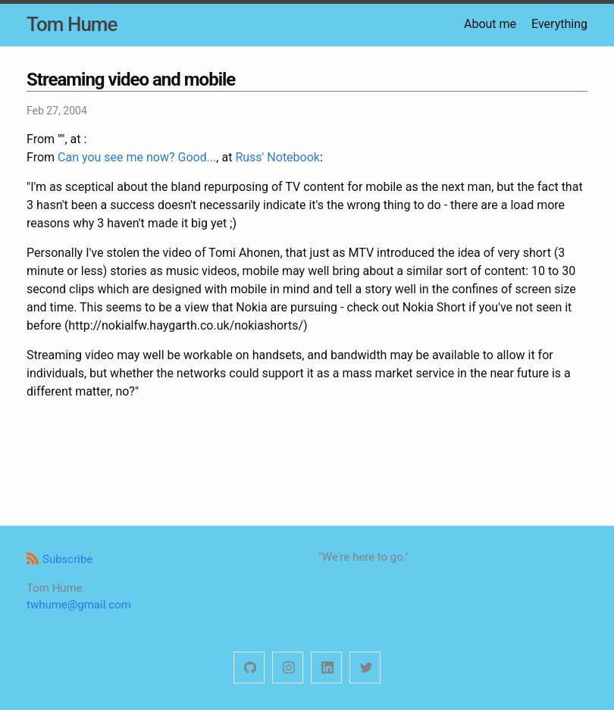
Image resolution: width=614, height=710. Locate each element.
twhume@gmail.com (79, 604)
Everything (559, 24)
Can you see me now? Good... (137, 157)
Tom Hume (72, 24)
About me (490, 24)
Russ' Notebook (277, 157)
